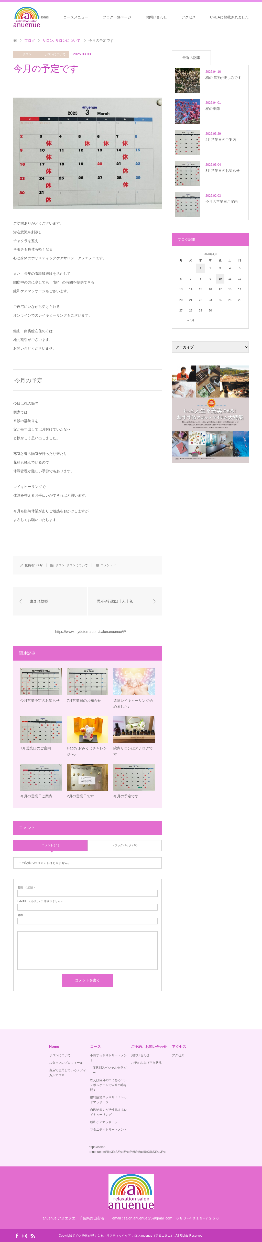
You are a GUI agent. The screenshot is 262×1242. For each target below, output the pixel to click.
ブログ (29, 40)
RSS (32, 1235)
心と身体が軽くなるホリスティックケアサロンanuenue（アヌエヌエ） (125, 1235)
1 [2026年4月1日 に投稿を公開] (200, 268)
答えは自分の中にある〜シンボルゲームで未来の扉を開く (108, 1085)
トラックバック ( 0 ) (124, 845)
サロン (26, 54)
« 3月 (190, 320)
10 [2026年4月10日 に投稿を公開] (220, 278)
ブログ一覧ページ (117, 17)
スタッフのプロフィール (66, 1062)
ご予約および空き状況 (146, 1062)
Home (44, 17)
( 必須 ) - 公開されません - (39, 901)
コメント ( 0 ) (50, 845)
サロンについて (55, 54)
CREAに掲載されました (229, 17)
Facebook (17, 1235)
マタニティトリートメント (108, 1129)
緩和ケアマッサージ (104, 1122)
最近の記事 (191, 58)
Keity (39, 565)
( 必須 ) (26, 887)
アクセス (188, 17)
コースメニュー (75, 17)
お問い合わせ (156, 17)
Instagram (24, 1235)
